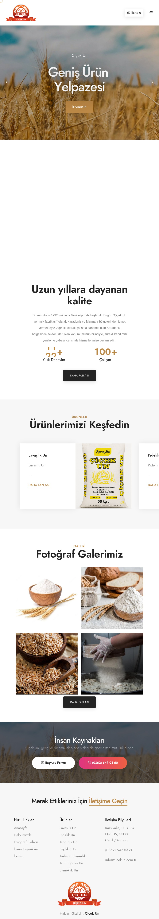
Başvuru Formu (53, 763)
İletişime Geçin (108, 800)
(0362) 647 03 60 (103, 763)
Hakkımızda (23, 835)
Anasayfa (20, 828)
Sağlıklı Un (68, 849)
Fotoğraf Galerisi (26, 842)
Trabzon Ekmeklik (73, 856)
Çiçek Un (92, 913)
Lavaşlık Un (38, 455)
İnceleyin (79, 107)
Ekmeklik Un (69, 870)
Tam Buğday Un (71, 863)
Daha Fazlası (79, 375)
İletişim (134, 13)
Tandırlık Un (68, 842)
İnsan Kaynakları (26, 849)
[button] (10, 82)
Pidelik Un (67, 835)
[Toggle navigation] (151, 12)
